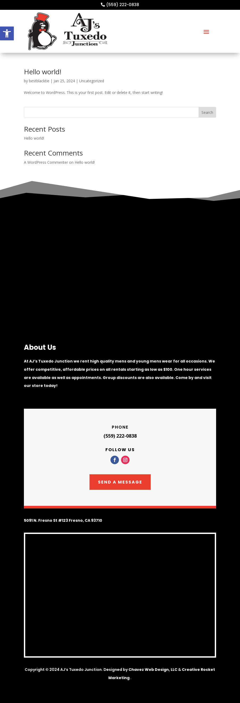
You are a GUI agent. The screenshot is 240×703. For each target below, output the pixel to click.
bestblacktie (39, 80)
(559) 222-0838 (122, 4)
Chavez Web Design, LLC (152, 669)
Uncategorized (91, 80)
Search (207, 112)
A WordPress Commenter (46, 162)
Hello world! (42, 71)
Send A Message (120, 482)
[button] (7, 33)
